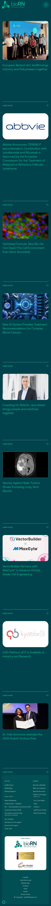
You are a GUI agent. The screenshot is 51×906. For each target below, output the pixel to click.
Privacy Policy (25, 894)
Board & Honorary (40, 813)
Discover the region (11, 825)
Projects (36, 807)
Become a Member (39, 785)
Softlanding (8, 788)
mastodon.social (25, 880)
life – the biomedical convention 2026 (18, 807)
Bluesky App (25, 883)
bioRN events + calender (13, 803)
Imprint (25, 891)
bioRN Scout (9, 785)
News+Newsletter (10, 800)
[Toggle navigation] (46, 5)
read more (25, 105)
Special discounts (39, 791)
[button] (3, 902)
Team (35, 803)
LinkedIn (25, 877)
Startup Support (10, 791)
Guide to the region (39, 794)
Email (25, 889)
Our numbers (9, 819)
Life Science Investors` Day (13, 813)
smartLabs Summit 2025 (13, 810)
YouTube (25, 886)
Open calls (8, 828)
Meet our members (39, 788)
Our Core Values (39, 800)
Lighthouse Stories (40, 810)
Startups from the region (13, 822)
